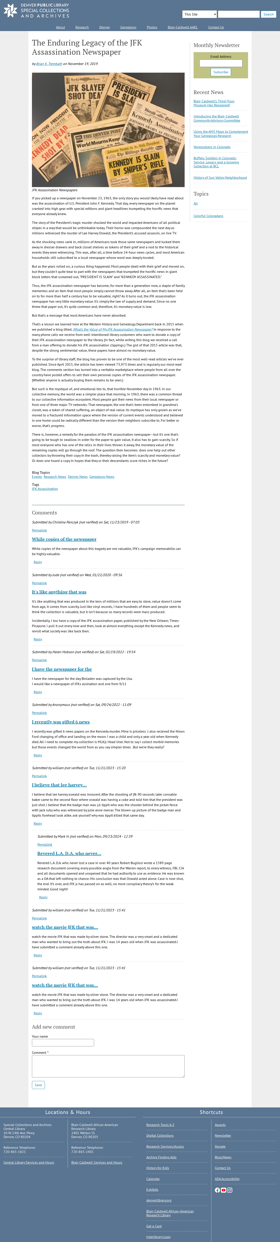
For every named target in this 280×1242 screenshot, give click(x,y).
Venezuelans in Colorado (212, 147)
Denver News (78, 476)
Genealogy (128, 27)
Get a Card (154, 1226)
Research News (55, 476)
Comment (39, 1052)
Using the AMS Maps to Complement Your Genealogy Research (221, 133)
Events (37, 476)
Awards (220, 1125)
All (196, 203)
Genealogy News (101, 476)
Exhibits (152, 1189)
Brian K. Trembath (49, 63)
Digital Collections (160, 1135)
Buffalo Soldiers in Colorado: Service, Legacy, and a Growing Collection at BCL (216, 162)
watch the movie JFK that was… (65, 927)
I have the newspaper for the (62, 669)
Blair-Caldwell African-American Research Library (170, 1213)
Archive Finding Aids (161, 1157)
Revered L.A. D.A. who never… (69, 853)
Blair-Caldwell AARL (183, 27)
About (60, 27)
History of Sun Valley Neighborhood (220, 177)
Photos (152, 27)
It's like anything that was (59, 592)
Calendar (153, 1179)
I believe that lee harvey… (59, 785)
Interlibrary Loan (158, 1237)
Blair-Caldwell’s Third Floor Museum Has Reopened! (214, 103)
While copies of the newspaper (64, 539)
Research (82, 27)
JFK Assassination (45, 488)
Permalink (39, 530)
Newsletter (223, 1135)
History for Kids (157, 1168)
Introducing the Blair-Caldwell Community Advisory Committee (217, 118)
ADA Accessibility (227, 1179)
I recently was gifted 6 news (61, 722)
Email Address (220, 56)
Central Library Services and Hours (29, 1162)
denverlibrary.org (159, 1200)
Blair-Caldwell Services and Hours (96, 1162)
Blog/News (223, 1157)
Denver (104, 27)
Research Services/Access (165, 1146)
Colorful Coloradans (208, 216)
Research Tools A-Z (160, 1125)
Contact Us (216, 27)
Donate (220, 1146)
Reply (38, 562)
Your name (40, 1036)
